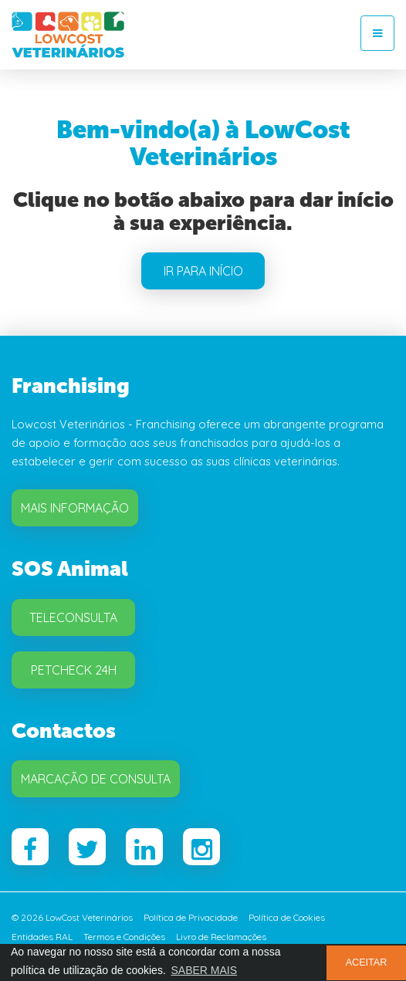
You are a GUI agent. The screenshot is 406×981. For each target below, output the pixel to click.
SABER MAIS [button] (204, 970)
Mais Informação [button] (75, 508)
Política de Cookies (287, 917)
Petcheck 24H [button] (74, 670)
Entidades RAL (42, 936)
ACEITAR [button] (366, 962)
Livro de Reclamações (221, 936)
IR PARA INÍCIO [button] (203, 271)
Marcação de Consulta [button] (96, 778)
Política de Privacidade (191, 917)
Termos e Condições (124, 936)
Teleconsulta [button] (73, 617)
